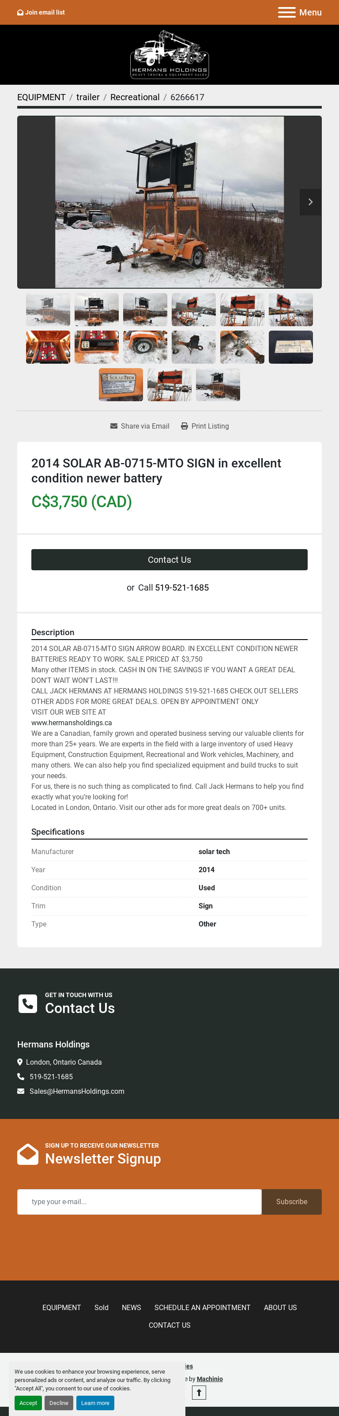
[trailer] (88, 97)
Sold (101, 1307)
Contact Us (169, 559)
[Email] (139, 1202)
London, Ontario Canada (64, 1062)
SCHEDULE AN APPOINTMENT (202, 1307)
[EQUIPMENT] (41, 97)
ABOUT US (280, 1307)
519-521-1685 (182, 587)
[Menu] (287, 12)
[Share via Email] (140, 426)
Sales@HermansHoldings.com (76, 1091)
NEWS (131, 1307)
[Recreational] (135, 97)
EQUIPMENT (61, 1307)
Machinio (210, 1378)
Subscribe (291, 1202)
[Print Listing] (205, 426)
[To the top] (199, 1393)
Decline (58, 1403)
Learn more (95, 1403)
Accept (28, 1403)
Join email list (45, 12)
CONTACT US (170, 1325)
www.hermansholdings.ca (71, 723)
